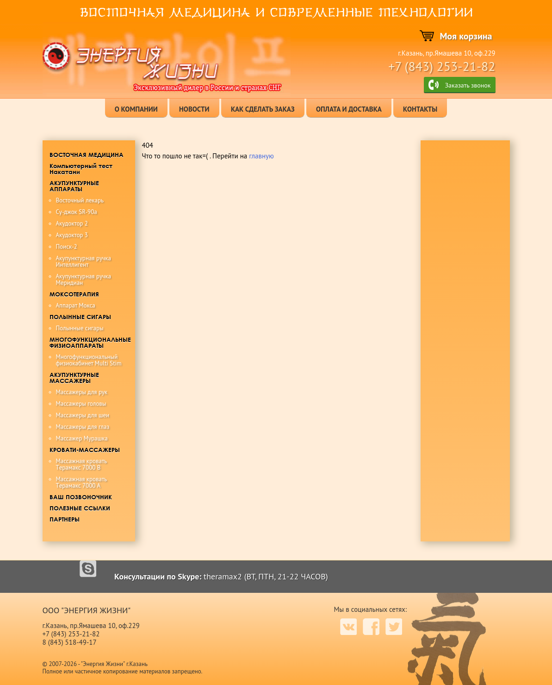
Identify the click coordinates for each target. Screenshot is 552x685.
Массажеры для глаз (83, 427)
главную (261, 155)
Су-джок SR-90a (76, 212)
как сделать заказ (263, 109)
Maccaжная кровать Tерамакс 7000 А (81, 482)
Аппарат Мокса (75, 305)
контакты (420, 109)
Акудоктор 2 (72, 223)
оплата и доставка (349, 109)
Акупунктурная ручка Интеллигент (83, 261)
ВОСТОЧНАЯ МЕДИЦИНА (87, 154)
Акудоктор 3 (72, 235)
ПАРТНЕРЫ (65, 519)
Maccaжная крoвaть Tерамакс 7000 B (81, 464)
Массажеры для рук (82, 392)
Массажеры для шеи (83, 415)
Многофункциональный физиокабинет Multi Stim (89, 360)
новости (194, 109)
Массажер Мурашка (82, 438)
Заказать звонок (467, 85)
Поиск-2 (66, 247)
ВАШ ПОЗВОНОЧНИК (81, 497)
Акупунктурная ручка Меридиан (83, 279)
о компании (136, 109)
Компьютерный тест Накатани (81, 169)
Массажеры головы (81, 404)
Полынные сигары (80, 328)
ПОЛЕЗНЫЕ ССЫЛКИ (80, 508)
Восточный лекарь (80, 200)
